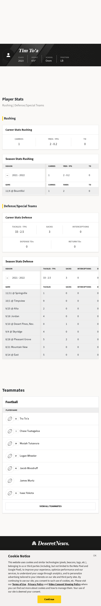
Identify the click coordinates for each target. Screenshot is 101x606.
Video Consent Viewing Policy (65, 586)
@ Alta (11, 308)
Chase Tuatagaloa (23, 431)
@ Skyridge (13, 331)
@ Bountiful (14, 191)
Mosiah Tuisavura (22, 443)
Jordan (12, 316)
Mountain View (16, 347)
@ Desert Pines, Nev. (19, 324)
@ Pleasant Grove (18, 339)
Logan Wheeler (21, 456)
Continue (49, 601)
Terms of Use (14, 552)
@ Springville (16, 293)
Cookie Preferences (81, 552)
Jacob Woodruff (22, 468)
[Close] (95, 559)
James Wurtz (20, 480)
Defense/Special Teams (29, 105)
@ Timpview (15, 301)
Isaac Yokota (20, 493)
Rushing (7, 105)
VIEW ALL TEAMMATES (51, 506)
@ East (12, 355)
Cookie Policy (56, 552)
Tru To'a (17, 418)
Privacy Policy (35, 552)
